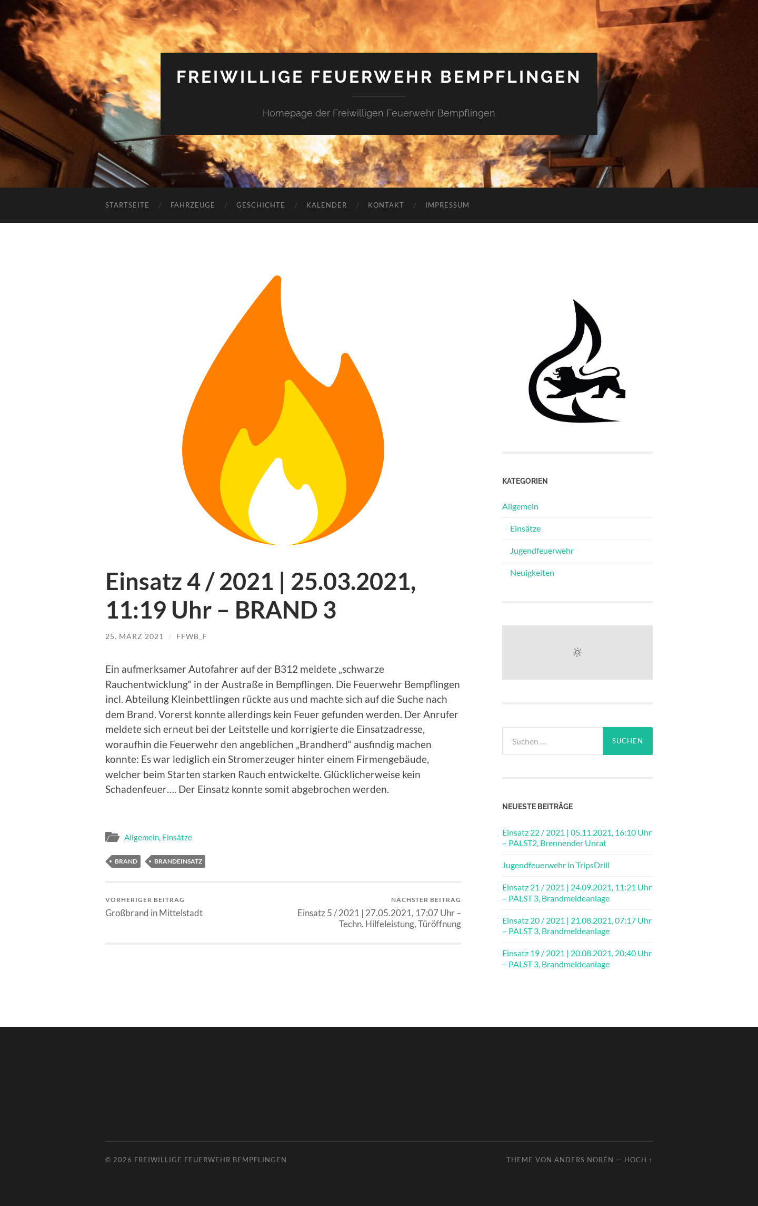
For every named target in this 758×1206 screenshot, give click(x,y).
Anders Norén (584, 1159)
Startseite (127, 205)
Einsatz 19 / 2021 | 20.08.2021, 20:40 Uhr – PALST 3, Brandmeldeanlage (577, 958)
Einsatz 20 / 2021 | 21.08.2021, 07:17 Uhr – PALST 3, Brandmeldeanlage (577, 925)
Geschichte (260, 205)
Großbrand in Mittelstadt (154, 907)
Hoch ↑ (638, 1159)
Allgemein (141, 837)
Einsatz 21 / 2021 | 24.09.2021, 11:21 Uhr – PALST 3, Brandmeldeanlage (577, 892)
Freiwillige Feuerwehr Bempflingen (379, 76)
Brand (126, 861)
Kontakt (386, 205)
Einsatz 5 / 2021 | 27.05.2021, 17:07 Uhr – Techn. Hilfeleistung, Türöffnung (374, 912)
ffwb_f (191, 636)
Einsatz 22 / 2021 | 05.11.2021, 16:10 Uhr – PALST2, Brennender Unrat (577, 837)
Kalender (326, 205)
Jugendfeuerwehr (542, 550)
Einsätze (177, 837)
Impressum (447, 205)
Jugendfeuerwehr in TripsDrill (556, 865)
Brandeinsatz (178, 861)
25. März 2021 (134, 636)
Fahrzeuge (193, 205)
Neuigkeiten (532, 572)
